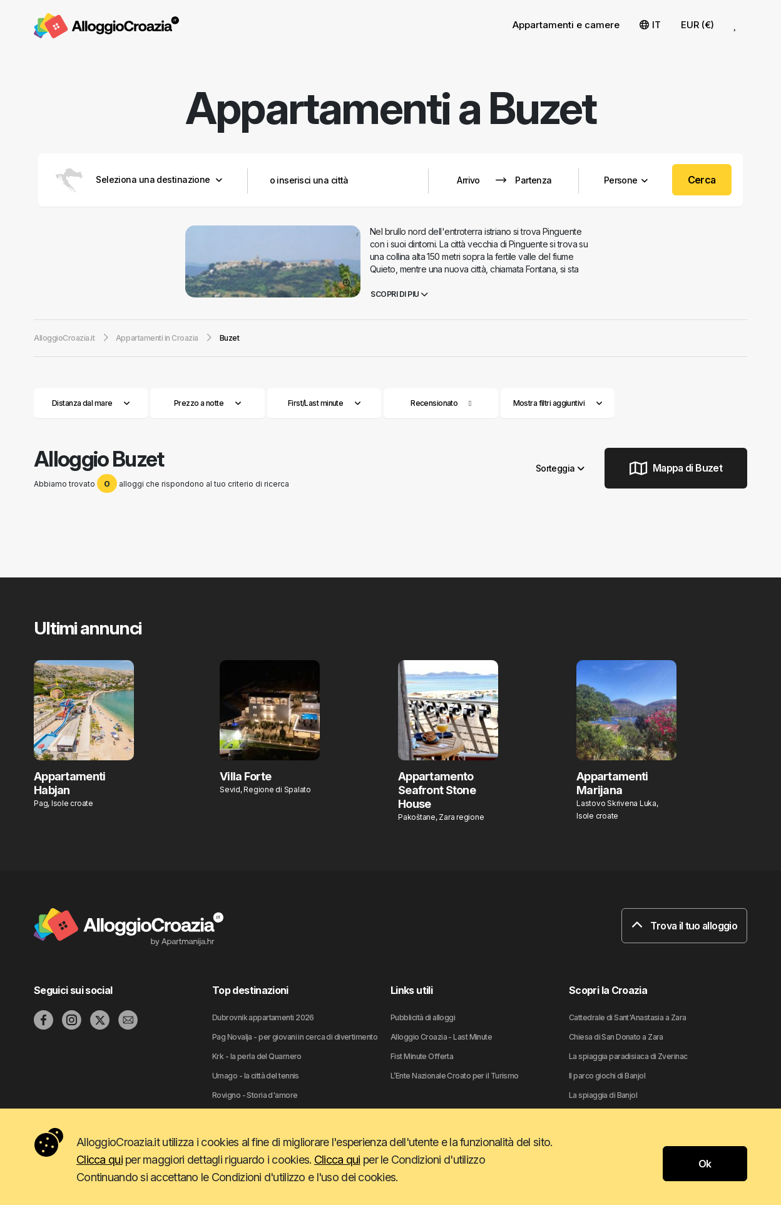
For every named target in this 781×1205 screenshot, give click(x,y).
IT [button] (650, 25)
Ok (705, 1163)
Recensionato (434, 403)
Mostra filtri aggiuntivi (557, 403)
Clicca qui (99, 1159)
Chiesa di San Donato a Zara (616, 1037)
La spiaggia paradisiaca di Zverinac (628, 1056)
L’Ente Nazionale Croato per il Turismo (454, 1075)
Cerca (702, 179)
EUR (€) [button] (697, 25)
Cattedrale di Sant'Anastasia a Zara (627, 1017)
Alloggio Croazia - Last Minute (441, 1037)
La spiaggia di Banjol (603, 1095)
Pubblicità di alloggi (422, 1017)
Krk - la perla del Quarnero (257, 1056)
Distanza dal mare (91, 403)
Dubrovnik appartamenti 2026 (263, 1017)
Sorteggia (560, 468)
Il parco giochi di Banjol (607, 1075)
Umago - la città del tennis (255, 1075)
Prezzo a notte (207, 403)
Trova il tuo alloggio (684, 925)
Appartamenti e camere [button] (566, 25)
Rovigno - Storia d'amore (255, 1095)
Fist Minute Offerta (421, 1056)
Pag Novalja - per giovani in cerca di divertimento (294, 1037)
